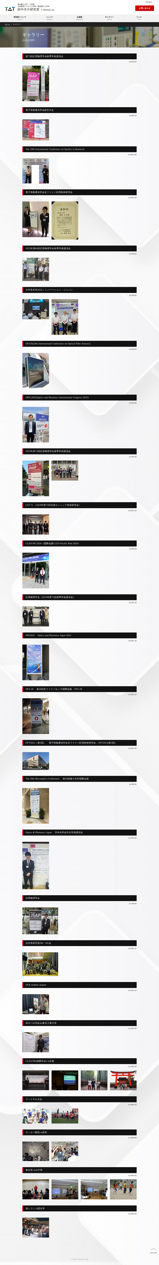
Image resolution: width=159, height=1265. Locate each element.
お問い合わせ (144, 8)
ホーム (7, 24)
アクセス (149, 2)
